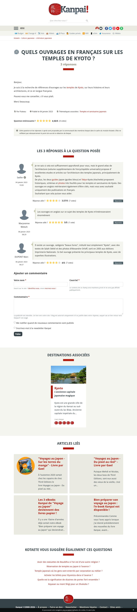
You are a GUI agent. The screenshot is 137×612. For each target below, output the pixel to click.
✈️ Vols (41, 33)
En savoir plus (90, 610)
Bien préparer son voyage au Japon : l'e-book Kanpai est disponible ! (106, 504)
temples (70, 87)
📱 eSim (93, 33)
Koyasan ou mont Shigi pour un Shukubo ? (68, 584)
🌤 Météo (116, 33)
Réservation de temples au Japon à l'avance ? (68, 566)
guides (55, 179)
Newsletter (71, 607)
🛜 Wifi (85, 33)
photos (61, 183)
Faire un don (56, 607)
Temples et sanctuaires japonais (93, 111)
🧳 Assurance (105, 33)
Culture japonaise (27, 38)
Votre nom (20, 280)
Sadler (20, 177)
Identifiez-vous (33, 288)
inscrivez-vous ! (50, 288)
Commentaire (21, 297)
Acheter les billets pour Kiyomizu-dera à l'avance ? (68, 575)
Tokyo (84, 179)
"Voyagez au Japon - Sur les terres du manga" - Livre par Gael (51, 463)
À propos (42, 607)
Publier (18, 334)
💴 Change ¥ (30, 33)
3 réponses (68, 64)
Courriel (74, 280)
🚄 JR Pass (60, 33)
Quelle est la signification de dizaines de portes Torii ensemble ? (68, 579)
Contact (103, 607)
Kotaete (17, 38)
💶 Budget (19, 33)
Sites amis (115, 607)
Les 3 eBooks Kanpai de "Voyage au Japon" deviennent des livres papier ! (50, 506)
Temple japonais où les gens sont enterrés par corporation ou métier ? (68, 570)
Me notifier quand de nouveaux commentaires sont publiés (45, 323)
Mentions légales (88, 607)
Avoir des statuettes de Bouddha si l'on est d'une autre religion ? (68, 562)
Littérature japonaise (44, 38)
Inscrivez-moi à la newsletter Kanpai (33, 328)
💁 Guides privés (74, 33)
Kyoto (80, 87)
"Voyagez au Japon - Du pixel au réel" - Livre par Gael (107, 462)
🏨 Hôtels (50, 33)
